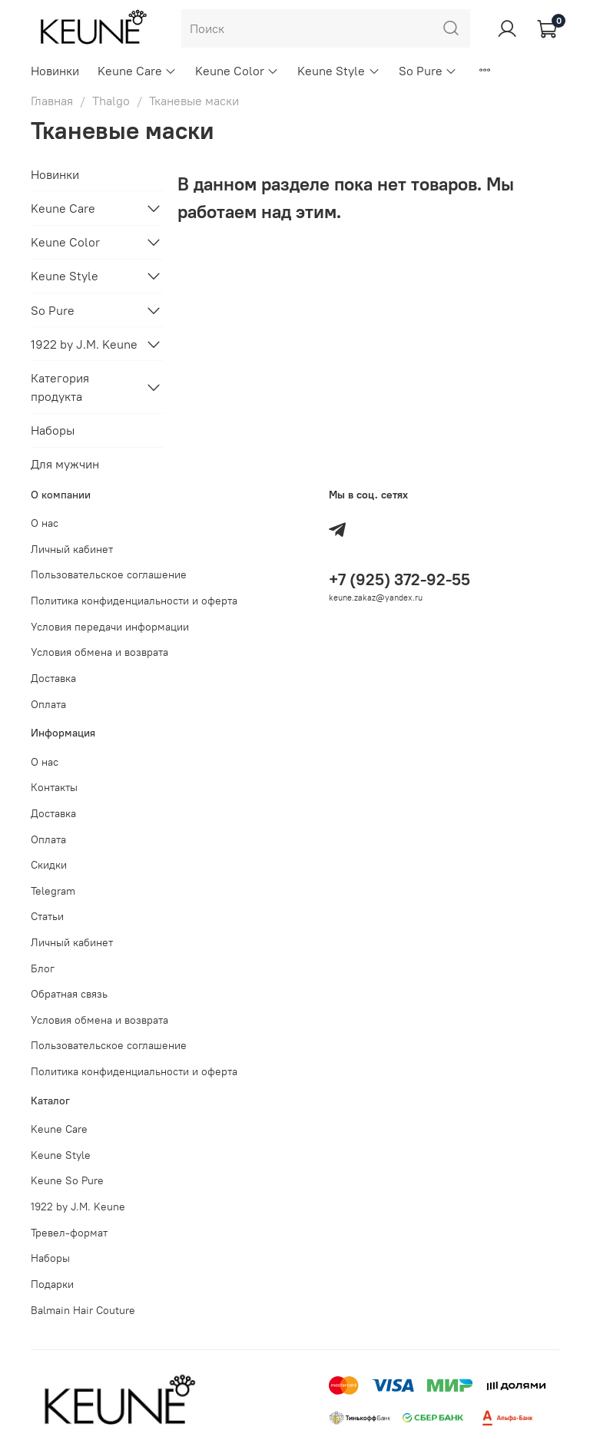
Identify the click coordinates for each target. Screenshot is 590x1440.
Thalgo (111, 100)
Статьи (47, 916)
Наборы (53, 430)
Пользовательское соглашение (109, 574)
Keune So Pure (67, 1180)
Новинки (55, 70)
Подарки (52, 1284)
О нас (44, 523)
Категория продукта (60, 387)
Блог (43, 968)
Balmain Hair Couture (83, 1310)
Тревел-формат (69, 1233)
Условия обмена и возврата (99, 652)
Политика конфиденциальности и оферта (134, 600)
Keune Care (137, 70)
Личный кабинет (72, 549)
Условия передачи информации (110, 627)
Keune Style (338, 70)
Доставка (53, 678)
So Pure (428, 70)
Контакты (54, 787)
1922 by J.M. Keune (84, 344)
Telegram (53, 891)
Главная (52, 100)
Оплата (48, 704)
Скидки (49, 865)
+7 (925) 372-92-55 (399, 579)
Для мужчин (65, 464)
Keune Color (237, 70)
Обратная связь (69, 994)
